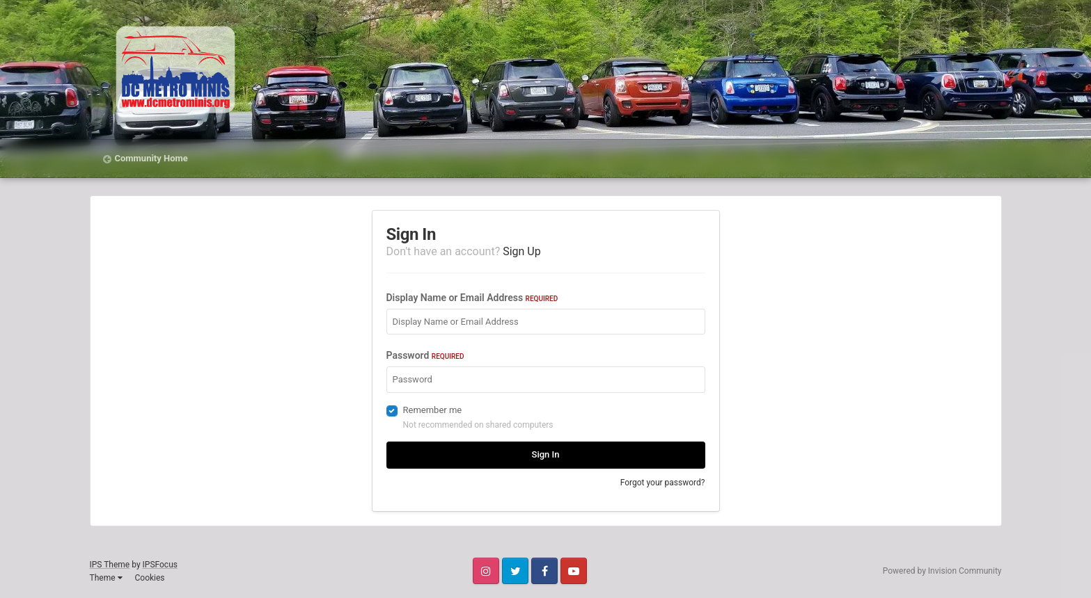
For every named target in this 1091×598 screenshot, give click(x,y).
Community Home (151, 158)
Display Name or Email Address (472, 297)
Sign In (546, 454)
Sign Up (522, 251)
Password (425, 355)
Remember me (432, 410)
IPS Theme (110, 564)
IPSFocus (160, 564)
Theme (106, 578)
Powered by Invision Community (942, 571)
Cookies (149, 578)
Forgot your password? (662, 482)
